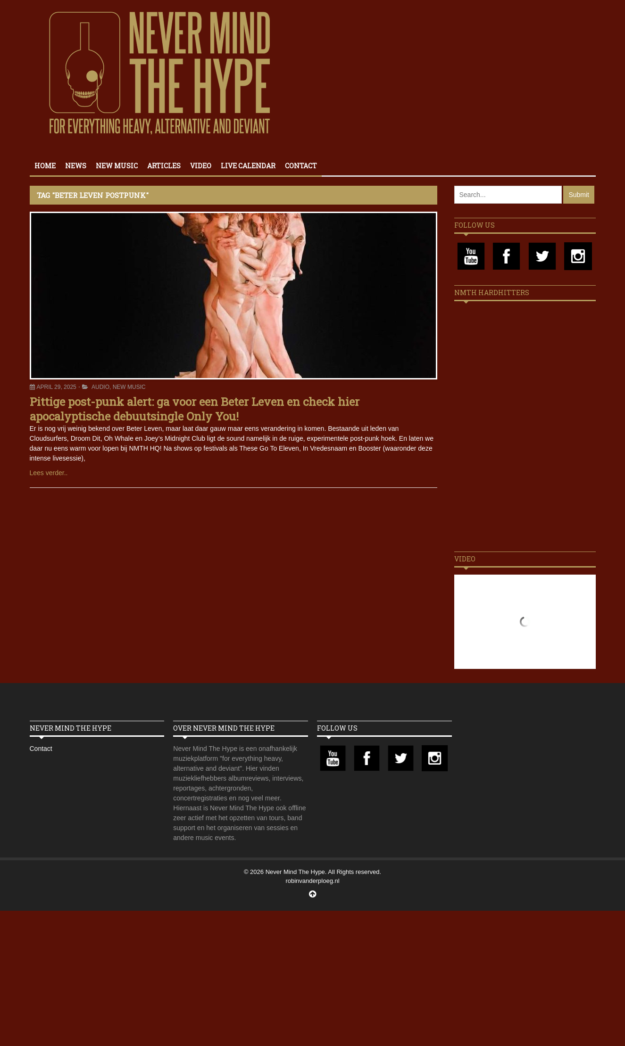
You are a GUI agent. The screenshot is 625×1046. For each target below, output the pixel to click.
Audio (100, 387)
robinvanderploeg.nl (312, 880)
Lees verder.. (49, 473)
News (75, 165)
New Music (117, 165)
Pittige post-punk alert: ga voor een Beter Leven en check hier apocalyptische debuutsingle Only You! (194, 409)
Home (45, 165)
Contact (301, 165)
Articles (164, 165)
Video (200, 165)
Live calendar (248, 165)
